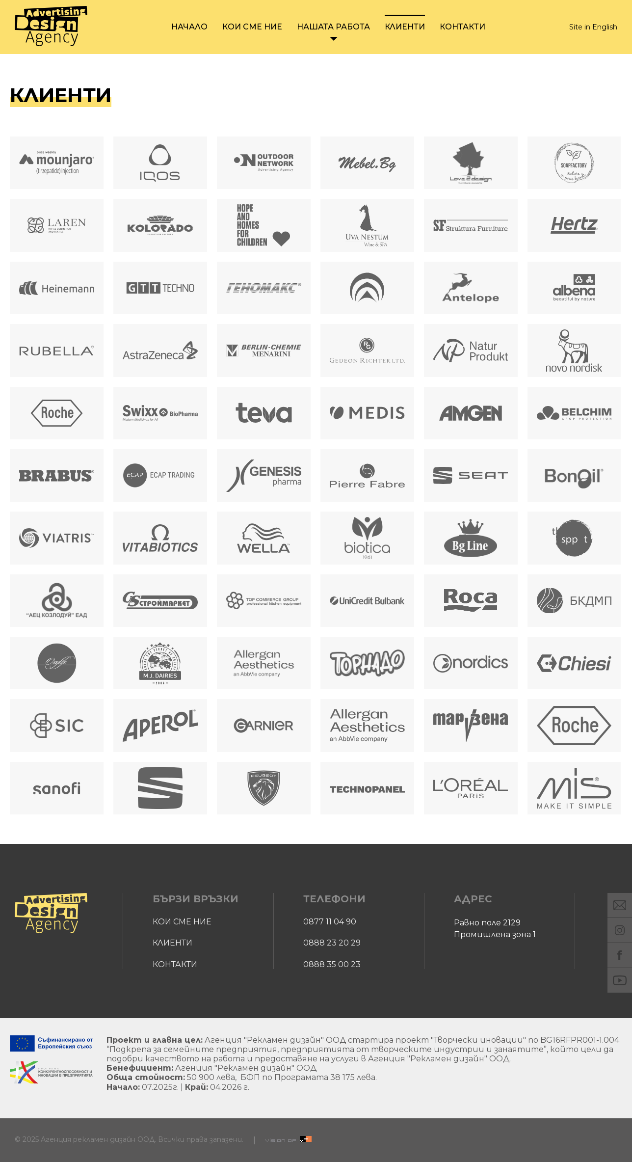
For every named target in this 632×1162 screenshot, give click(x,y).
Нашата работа (333, 26)
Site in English (593, 27)
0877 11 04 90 (329, 921)
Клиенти (405, 26)
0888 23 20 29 (332, 942)
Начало (189, 26)
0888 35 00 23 (332, 964)
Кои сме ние (252, 26)
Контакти (462, 26)
